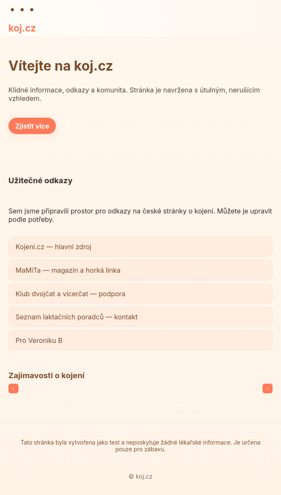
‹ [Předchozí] (13, 388)
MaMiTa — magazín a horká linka (68, 270)
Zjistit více (32, 126)
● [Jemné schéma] (22, 9)
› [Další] (267, 388)
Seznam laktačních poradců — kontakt (77, 317)
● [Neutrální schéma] (31, 9)
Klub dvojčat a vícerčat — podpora (70, 294)
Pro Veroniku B (39, 340)
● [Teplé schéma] (12, 9)
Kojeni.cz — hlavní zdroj (53, 246)
